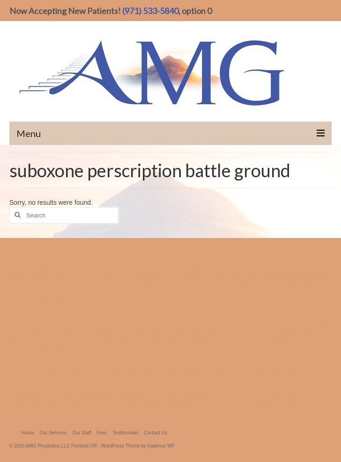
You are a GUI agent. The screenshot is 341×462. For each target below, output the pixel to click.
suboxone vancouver (112, 402)
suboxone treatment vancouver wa (177, 383)
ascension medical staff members (278, 286)
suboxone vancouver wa (105, 393)
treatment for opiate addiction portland (258, 383)
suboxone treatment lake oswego (239, 402)
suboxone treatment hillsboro (169, 402)
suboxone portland (154, 393)
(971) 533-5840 (150, 11)
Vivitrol (68, 393)
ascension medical (179, 266)
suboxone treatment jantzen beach (105, 373)
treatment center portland (37, 373)
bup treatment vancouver (195, 286)
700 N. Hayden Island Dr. (183, 276)
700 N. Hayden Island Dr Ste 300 (45, 266)
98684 (232, 286)
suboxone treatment (114, 383)
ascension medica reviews (38, 296)
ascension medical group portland (239, 266)
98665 (296, 276)
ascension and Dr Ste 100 (129, 266)
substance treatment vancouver (277, 393)
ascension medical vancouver (74, 286)
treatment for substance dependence (50, 383)
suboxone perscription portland (280, 373)
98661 (91, 266)
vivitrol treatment (163, 373)
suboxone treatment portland (208, 393)
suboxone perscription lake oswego (48, 402)
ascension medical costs (153, 320)
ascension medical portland (271, 329)
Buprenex (155, 286)
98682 (36, 276)
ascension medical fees (128, 276)
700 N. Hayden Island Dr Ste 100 (249, 276)
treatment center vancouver (214, 373)
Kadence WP (161, 445)
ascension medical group (72, 276)
